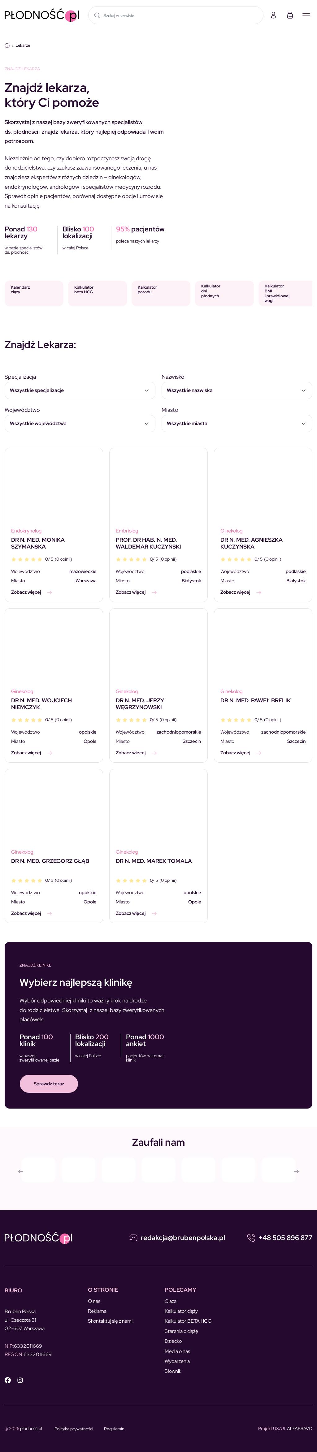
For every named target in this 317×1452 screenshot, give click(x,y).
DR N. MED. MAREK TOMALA (154, 860)
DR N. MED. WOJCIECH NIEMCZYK (41, 704)
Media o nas (177, 1351)
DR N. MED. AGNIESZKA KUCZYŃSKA (251, 543)
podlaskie (191, 571)
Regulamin (114, 1429)
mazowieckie (83, 571)
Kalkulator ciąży (181, 1311)
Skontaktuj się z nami (110, 1321)
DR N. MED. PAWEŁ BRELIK (255, 700)
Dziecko (173, 1341)
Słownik (173, 1371)
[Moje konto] (273, 15)
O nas (94, 1301)
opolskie (88, 732)
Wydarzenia (177, 1361)
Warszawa (86, 581)
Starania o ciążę (181, 1331)
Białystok (191, 581)
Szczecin (192, 741)
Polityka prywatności (73, 1429)
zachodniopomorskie (179, 732)
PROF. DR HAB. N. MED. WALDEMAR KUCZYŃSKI (148, 543)
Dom (7, 45)
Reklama (97, 1311)
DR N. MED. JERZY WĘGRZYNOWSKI (140, 704)
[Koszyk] (290, 15)
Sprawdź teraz (49, 1084)
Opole (90, 741)
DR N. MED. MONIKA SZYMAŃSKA (38, 543)
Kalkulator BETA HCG (188, 1321)
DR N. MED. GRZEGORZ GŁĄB (50, 860)
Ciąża (170, 1301)
